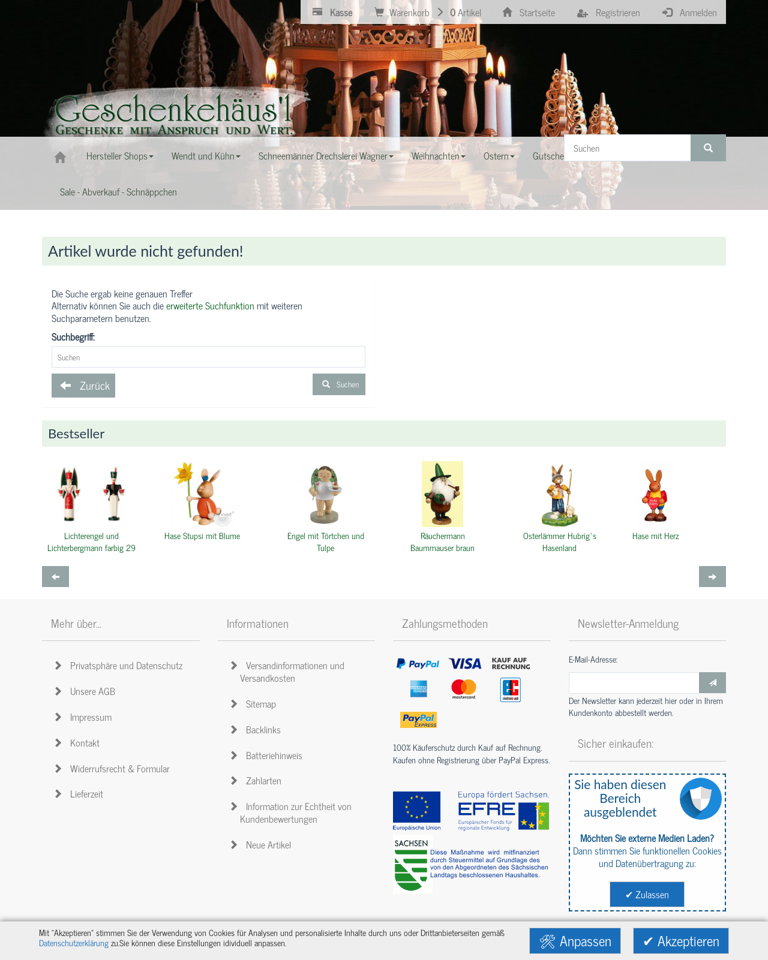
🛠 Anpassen (575, 940)
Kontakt (78, 742)
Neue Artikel (262, 844)
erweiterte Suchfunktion (210, 305)
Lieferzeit (80, 793)
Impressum (84, 716)
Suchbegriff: (73, 336)
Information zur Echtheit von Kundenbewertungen (292, 812)
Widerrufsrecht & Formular (113, 768)
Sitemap (254, 703)
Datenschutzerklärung (74, 942)
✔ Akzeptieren (681, 940)
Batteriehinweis (267, 755)
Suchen (339, 384)
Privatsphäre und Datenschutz (119, 665)
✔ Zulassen (647, 894)
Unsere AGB (86, 691)
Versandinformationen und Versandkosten (288, 671)
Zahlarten (257, 780)
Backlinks (257, 729)
